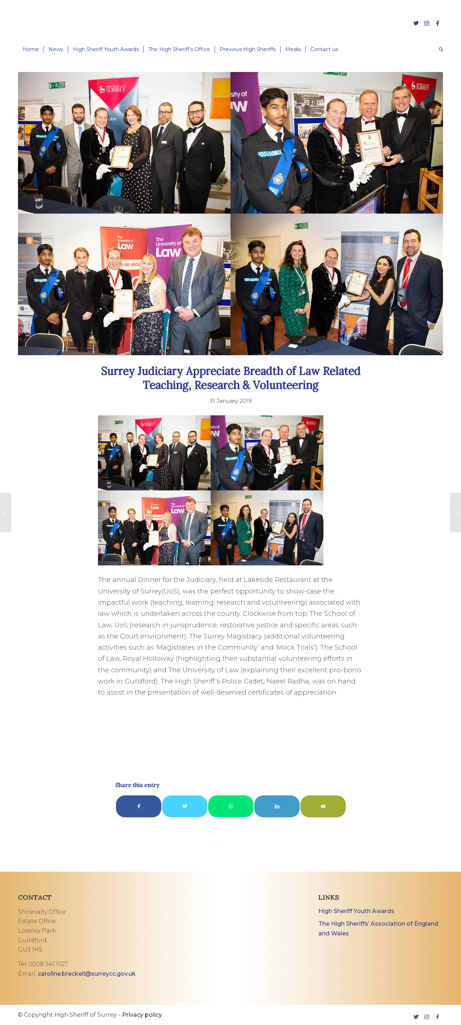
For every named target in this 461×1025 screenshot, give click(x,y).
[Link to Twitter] (416, 23)
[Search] (438, 49)
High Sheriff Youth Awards (356, 911)
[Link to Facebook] (437, 23)
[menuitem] (31, 49)
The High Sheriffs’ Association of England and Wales (378, 928)
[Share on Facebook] (138, 806)
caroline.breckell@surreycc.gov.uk (87, 973)
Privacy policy (142, 1014)
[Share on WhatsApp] (231, 806)
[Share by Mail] (323, 806)
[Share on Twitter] (184, 806)
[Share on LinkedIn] (277, 806)
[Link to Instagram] (426, 23)
